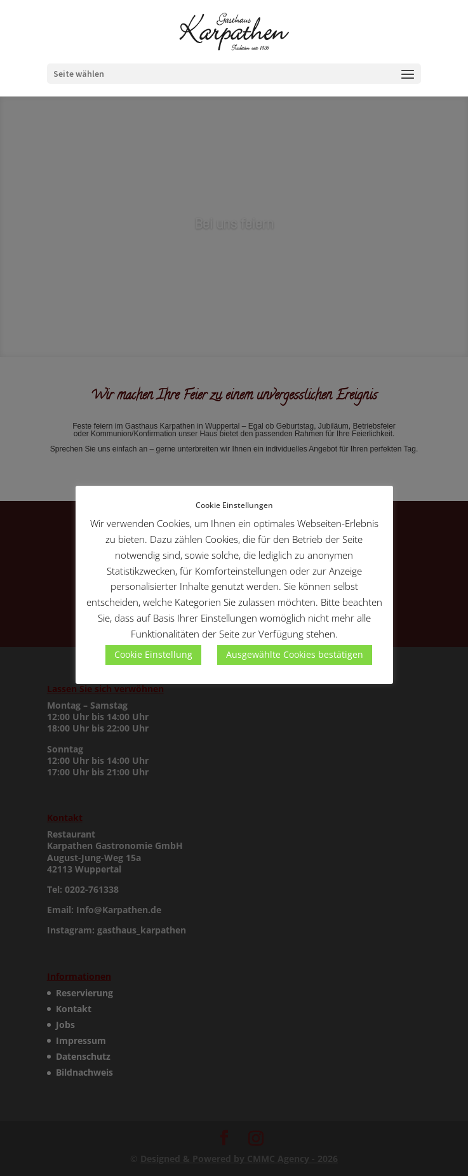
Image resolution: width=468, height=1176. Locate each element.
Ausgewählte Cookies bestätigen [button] (294, 654)
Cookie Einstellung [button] (153, 654)
